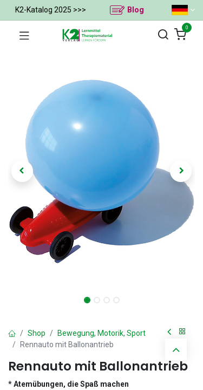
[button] (22, 171)
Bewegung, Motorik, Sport (101, 333)
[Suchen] (163, 35)
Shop (36, 333)
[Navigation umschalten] (24, 35)
